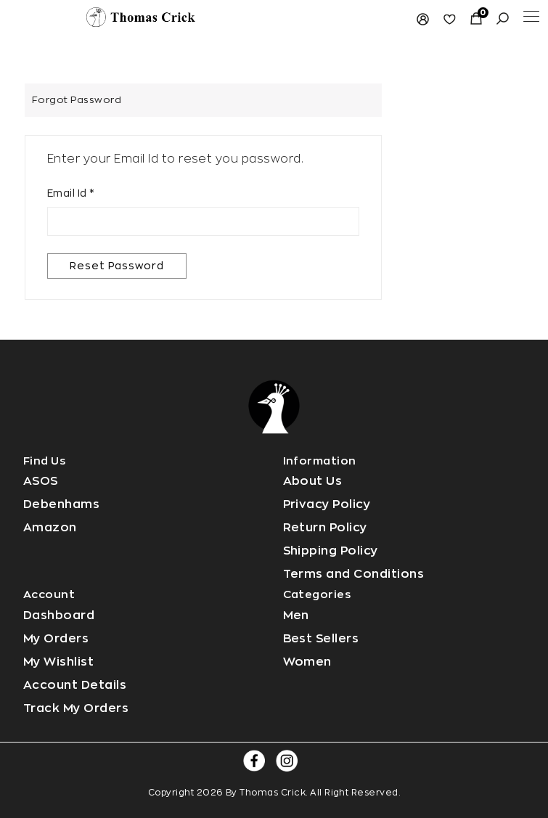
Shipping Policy (330, 551)
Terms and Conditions (354, 574)
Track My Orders (75, 708)
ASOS (40, 481)
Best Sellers (321, 639)
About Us (313, 481)
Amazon (50, 527)
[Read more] (140, 16)
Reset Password (117, 266)
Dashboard (58, 615)
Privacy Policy (327, 504)
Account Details (74, 685)
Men (296, 615)
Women (307, 662)
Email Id (70, 193)
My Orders (56, 639)
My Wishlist (58, 662)
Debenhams (61, 504)
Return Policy (325, 527)
